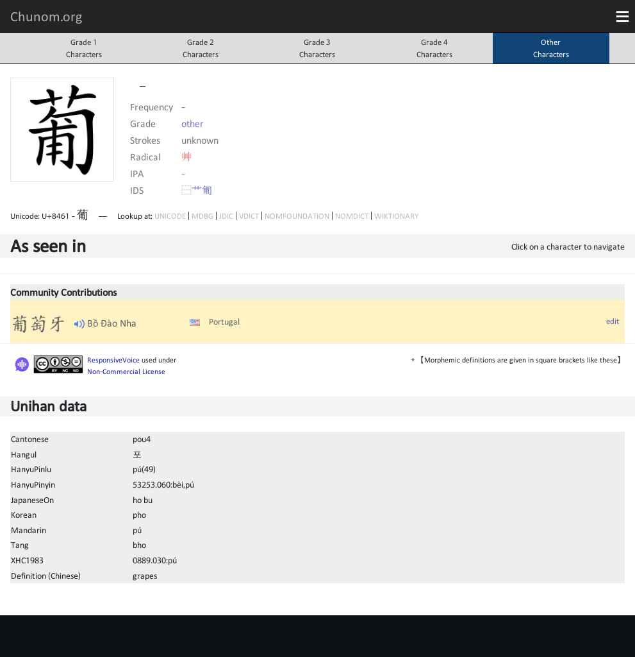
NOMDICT (351, 216)
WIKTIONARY (396, 216)
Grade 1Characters (84, 48)
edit (612, 321)
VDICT (249, 216)
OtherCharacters (551, 48)
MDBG (202, 216)
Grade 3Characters (317, 48)
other (192, 123)
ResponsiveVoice (113, 360)
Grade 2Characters (201, 48)
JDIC (226, 216)
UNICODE (170, 216)
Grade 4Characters (434, 48)
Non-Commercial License (126, 371)
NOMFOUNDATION (297, 216)
